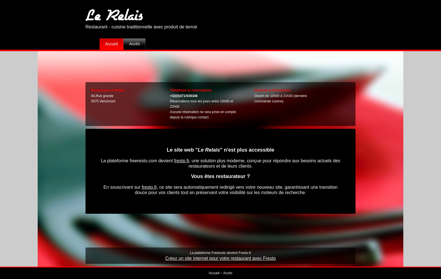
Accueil (111, 44)
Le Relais (114, 15)
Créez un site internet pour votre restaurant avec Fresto (220, 258)
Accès (134, 44)
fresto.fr (181, 160)
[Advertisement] (220, 65)
